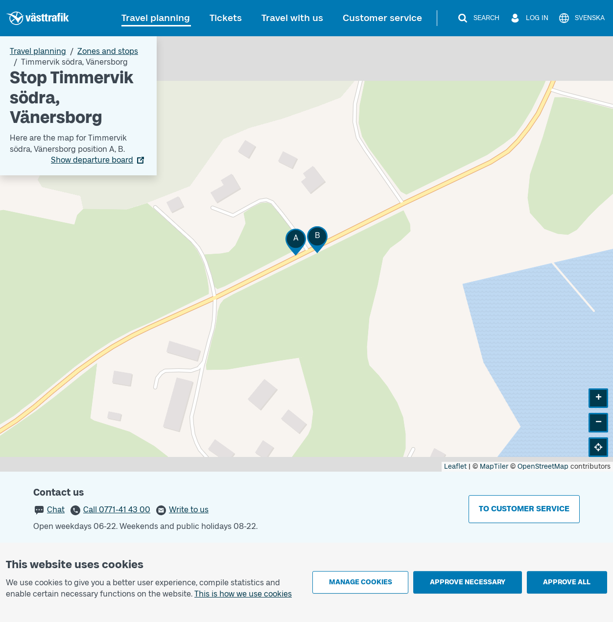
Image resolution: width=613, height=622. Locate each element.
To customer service (524, 508)
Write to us (189, 509)
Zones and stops (107, 51)
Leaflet (455, 466)
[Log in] (529, 18)
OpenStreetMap (543, 466)
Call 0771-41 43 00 (116, 509)
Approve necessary (467, 582)
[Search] (478, 18)
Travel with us (292, 18)
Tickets (226, 18)
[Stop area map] (306, 254)
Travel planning (155, 18)
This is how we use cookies (243, 593)
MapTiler (494, 466)
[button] (295, 242)
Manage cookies (360, 582)
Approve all (566, 582)
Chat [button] (56, 509)
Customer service (382, 18)
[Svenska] (581, 18)
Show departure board (92, 160)
